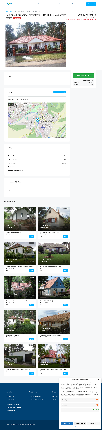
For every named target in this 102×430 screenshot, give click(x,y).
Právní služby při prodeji (13, 404)
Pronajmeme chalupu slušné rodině (49, 232)
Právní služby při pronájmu (14, 407)
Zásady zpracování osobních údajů (80, 427)
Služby (59, 4)
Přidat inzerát (91, 4)
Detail (31, 236)
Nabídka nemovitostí (35, 396)
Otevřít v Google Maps (60, 92)
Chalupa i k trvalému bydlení (13, 232)
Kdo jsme (55, 396)
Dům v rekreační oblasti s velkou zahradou (18, 369)
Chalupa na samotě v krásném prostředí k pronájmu (20, 266)
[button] (37, 120)
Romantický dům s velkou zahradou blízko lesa (53, 369)
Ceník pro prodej (11, 399)
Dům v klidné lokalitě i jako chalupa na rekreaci (53, 301)
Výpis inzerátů (45, 4)
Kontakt (67, 4)
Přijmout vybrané (80, 423)
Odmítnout (93, 423)
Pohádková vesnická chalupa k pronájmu (51, 335)
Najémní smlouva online (36, 399)
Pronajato (17, 18)
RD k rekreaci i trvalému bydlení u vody (50, 266)
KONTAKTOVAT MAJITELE (84, 75)
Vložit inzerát (10, 396)
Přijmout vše (67, 423)
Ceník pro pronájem (12, 402)
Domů (37, 4)
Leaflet (50, 137)
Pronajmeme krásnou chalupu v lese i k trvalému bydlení (21, 301)
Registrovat (82, 4)
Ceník (52, 4)
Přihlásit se (75, 4)
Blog (54, 399)
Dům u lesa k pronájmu (12, 335)
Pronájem (9, 18)
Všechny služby (11, 410)
